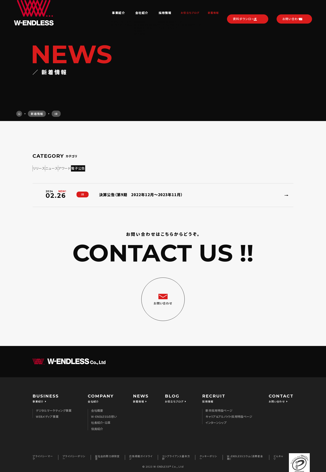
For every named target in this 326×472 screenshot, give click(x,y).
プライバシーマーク (43, 455)
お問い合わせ (291, 7)
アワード (102, 167)
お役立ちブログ (182, 8)
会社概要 (97, 408)
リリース (46, 167)
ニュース (74, 167)
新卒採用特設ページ (219, 408)
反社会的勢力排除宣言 (107, 455)
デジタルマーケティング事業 (53, 408)
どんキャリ (278, 455)
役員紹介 (97, 427)
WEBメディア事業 (47, 414)
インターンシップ (216, 420)
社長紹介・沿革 (100, 420)
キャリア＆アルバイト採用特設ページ (229, 414)
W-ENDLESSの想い (104, 414)
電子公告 (131, 167)
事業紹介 (108, 8)
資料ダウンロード (244, 7)
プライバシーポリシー (74, 455)
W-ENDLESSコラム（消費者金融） (245, 455)
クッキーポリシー (208, 455)
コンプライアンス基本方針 (176, 455)
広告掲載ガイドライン (141, 455)
